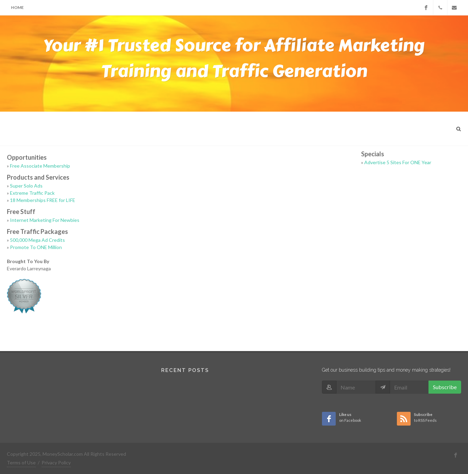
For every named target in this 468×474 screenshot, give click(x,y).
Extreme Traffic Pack (32, 193)
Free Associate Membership (40, 166)
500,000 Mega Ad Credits (37, 240)
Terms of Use (21, 462)
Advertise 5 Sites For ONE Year (397, 162)
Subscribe (445, 387)
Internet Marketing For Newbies (44, 220)
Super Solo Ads (26, 186)
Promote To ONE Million (36, 247)
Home (17, 7)
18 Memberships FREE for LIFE (42, 200)
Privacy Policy (56, 462)
